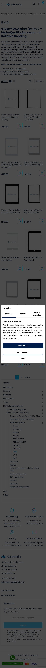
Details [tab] (23, 314)
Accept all (23, 345)
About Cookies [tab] (37, 313)
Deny (23, 358)
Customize (23, 352)
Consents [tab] (8, 314)
